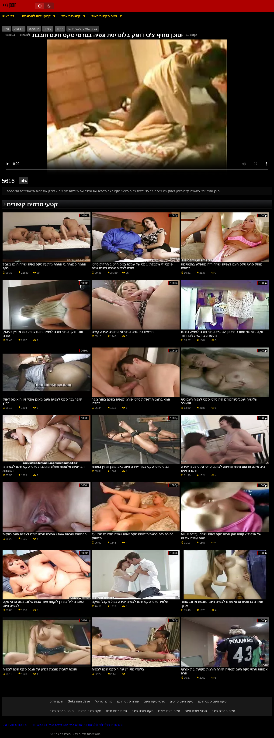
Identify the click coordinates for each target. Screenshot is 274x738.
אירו (6, 28)
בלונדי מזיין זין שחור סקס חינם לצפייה (118, 669)
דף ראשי (8, 16)
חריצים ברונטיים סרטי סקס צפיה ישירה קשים (122, 332)
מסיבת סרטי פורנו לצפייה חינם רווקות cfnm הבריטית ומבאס (45, 534)
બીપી (95, 725)
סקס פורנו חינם (142, 711)
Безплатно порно (14, 725)
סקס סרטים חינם (223, 711)
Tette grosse (38, 725)
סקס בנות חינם (116, 711)
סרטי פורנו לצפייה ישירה (61, 725)
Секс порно (83, 725)
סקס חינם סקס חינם (212, 701)
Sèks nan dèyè (79, 701)
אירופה (19, 28)
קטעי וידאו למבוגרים (37, 16)
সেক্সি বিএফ (104, 725)
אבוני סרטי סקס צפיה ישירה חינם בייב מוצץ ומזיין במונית (130, 467)
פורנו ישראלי (103, 701)
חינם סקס (56, 701)
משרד (48, 28)
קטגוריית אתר (71, 16)
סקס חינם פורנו (169, 711)
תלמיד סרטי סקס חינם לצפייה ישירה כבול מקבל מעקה (130, 602)
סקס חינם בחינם (89, 711)
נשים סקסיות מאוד (104, 16)
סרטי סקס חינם (154, 701)
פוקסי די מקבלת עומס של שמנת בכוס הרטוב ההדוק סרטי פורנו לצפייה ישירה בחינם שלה (132, 266)
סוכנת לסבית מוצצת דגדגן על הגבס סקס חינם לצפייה (40, 669)
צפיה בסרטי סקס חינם (82, 28)
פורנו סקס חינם (128, 701)
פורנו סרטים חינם (61, 711)
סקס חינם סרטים (181, 701)
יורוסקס (34, 28)
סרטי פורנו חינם (196, 711)
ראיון (60, 28)
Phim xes (117, 725)
